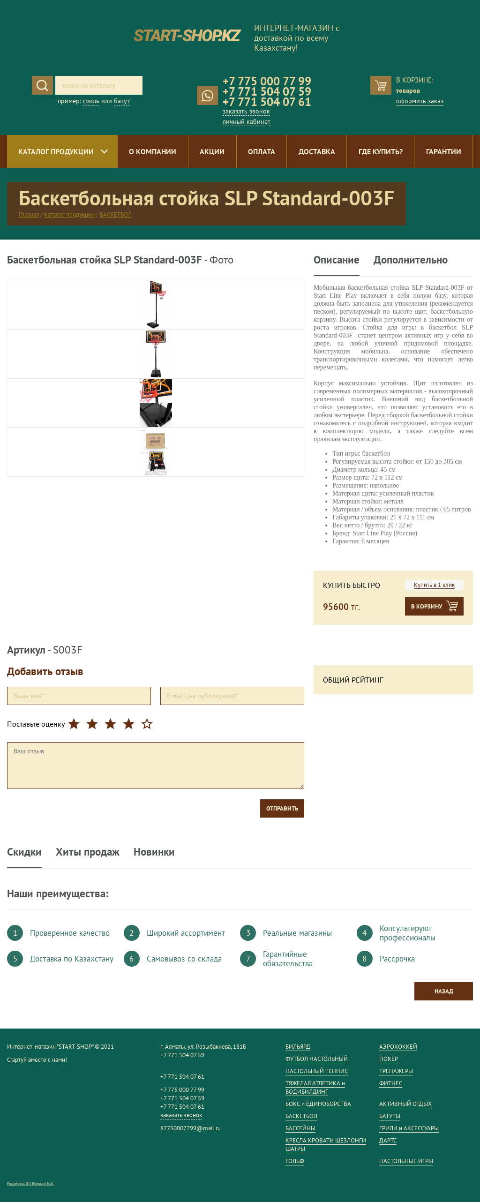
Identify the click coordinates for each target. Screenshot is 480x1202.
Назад (444, 991)
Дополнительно (411, 260)
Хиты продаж (88, 851)
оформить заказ (419, 101)
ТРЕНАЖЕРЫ (396, 1071)
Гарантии (443, 151)
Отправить (282, 808)
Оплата (261, 151)
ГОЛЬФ (294, 1161)
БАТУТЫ (389, 1116)
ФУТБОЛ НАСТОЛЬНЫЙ (316, 1059)
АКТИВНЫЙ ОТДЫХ (405, 1104)
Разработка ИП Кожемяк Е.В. (30, 1183)
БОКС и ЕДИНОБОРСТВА (318, 1104)
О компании (152, 151)
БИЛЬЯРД (297, 1047)
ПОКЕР (388, 1059)
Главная (29, 214)
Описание (337, 260)
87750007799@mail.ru (190, 1128)
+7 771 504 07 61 (267, 101)
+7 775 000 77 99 (267, 81)
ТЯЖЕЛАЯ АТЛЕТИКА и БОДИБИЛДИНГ (315, 1087)
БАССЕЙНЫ (300, 1128)
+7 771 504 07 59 (267, 91)
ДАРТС (388, 1140)
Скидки (24, 851)
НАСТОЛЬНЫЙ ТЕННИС (316, 1071)
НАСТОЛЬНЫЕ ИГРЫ (406, 1161)
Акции (212, 151)
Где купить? (381, 151)
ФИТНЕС (390, 1083)
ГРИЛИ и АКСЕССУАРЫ (409, 1128)
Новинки (154, 851)
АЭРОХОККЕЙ (398, 1047)
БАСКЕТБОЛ (116, 214)
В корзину (426, 606)
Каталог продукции (56, 151)
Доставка (317, 151)
